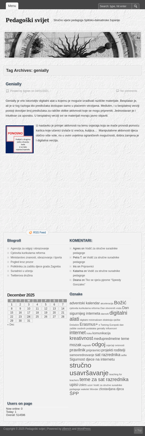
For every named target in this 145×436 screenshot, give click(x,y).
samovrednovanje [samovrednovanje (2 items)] (82, 355)
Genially (13, 84)
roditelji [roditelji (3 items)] (119, 350)
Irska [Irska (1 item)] (89, 333)
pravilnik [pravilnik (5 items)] (78, 350)
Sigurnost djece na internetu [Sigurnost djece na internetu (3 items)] (92, 359)
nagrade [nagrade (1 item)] (86, 345)
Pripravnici (87, 266)
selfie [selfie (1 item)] (124, 355)
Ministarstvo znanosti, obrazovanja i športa (36, 257)
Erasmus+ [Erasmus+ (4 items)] (89, 324)
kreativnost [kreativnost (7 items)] (81, 338)
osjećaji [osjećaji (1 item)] (110, 345)
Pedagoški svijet (27, 19)
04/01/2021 (42, 91)
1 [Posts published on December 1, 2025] (12, 304)
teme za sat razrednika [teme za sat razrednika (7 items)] (104, 379)
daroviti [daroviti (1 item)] (105, 313)
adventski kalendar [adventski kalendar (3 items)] (85, 303)
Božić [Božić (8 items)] (120, 302)
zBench (66, 428)
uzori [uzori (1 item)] (90, 385)
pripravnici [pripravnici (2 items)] (93, 350)
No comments (128, 91)
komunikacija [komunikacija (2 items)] (101, 333)
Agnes (26, 91)
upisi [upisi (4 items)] (74, 384)
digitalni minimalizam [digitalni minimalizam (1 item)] (91, 320)
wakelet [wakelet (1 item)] (85, 389)
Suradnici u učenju (22, 271)
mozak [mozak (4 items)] (76, 345)
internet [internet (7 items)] (78, 332)
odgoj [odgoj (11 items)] (98, 344)
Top (139, 430)
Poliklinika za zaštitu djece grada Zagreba (36, 266)
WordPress (84, 428)
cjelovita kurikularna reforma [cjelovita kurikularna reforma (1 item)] (85, 308)
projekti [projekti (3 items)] (107, 350)
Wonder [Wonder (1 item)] (94, 389)
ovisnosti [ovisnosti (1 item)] (119, 345)
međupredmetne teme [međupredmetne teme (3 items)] (111, 339)
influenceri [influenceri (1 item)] (111, 328)
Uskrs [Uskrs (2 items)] (83, 385)
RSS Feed (39, 232)
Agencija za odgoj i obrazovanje (30, 248)
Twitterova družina (22, 275)
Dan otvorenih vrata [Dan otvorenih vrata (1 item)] (111, 308)
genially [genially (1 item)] (101, 328)
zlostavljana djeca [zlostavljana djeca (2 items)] (111, 389)
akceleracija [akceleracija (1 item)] (107, 303)
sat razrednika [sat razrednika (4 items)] (107, 354)
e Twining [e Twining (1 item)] (104, 324)
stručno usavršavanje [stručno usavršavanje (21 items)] (89, 369)
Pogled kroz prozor (22, 262)
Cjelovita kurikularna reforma (28, 253)
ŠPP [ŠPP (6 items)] (74, 393)
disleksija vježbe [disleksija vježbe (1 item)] (111, 320)
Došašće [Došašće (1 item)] (74, 324)
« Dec (10, 324)
